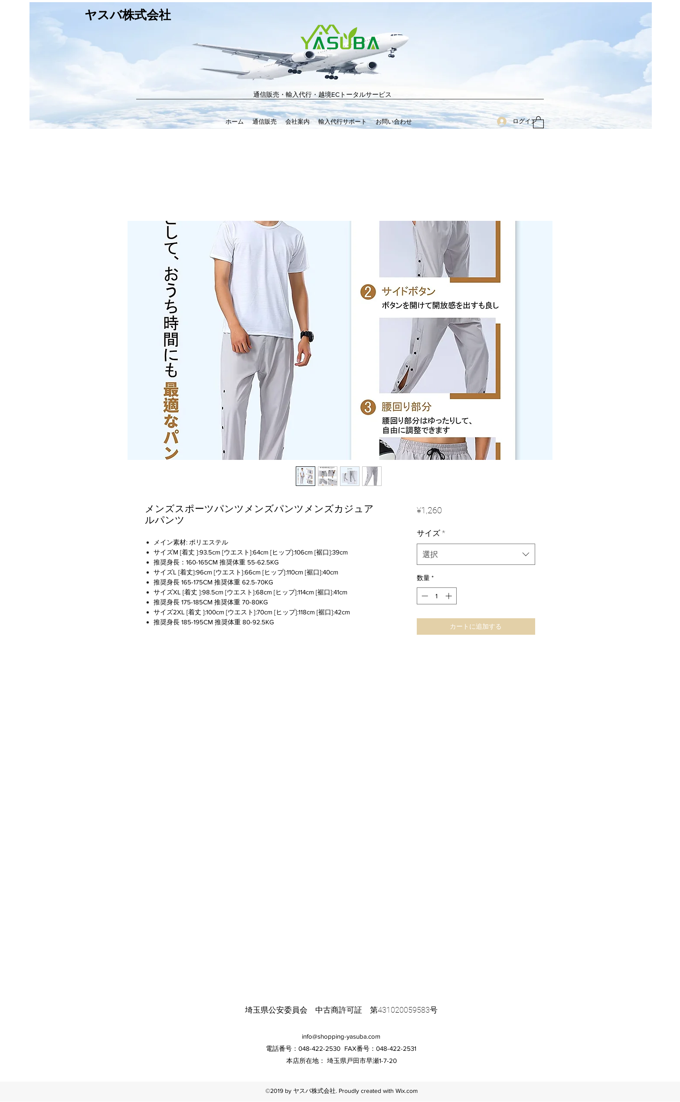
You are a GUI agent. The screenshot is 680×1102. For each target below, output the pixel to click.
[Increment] (449, 596)
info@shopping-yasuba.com (341, 1036)
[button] (538, 121)
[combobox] (476, 554)
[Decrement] (424, 596)
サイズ (431, 533)
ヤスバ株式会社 (128, 15)
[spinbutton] (436, 596)
